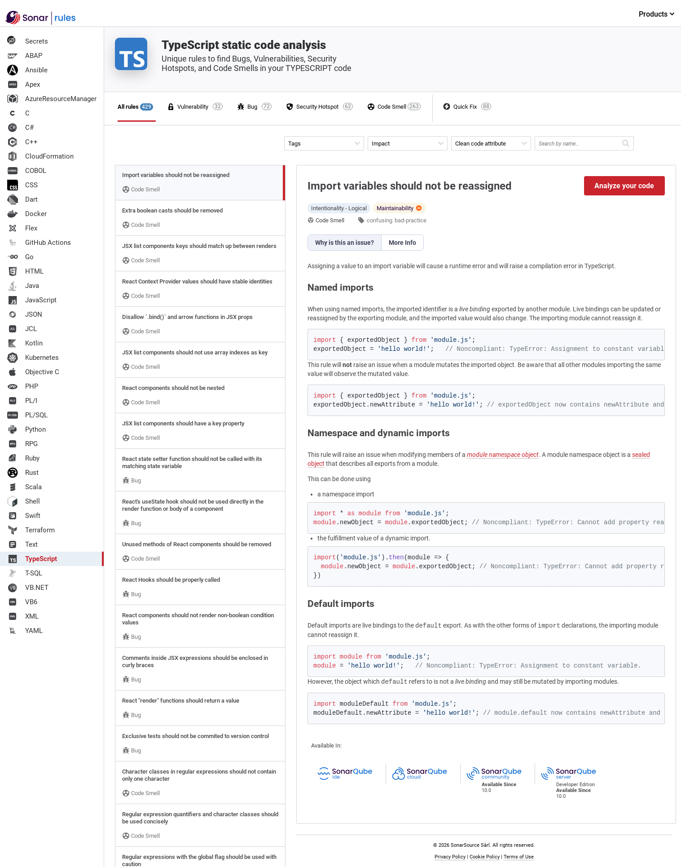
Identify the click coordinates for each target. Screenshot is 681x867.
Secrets (27, 41)
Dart (22, 199)
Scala (24, 487)
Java (23, 285)
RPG (22, 443)
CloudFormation (40, 156)
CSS (22, 185)
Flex (22, 228)
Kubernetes (33, 357)
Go (20, 257)
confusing (379, 220)
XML (23, 616)
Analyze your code (624, 185)
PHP (22, 386)
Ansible (27, 70)
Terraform (31, 530)
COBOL (26, 170)
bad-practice (410, 220)
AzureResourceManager (52, 98)
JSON (24, 314)
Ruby (23, 458)
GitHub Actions (39, 242)
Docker (27, 213)
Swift (23, 515)
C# (20, 127)
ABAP (24, 55)
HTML (25, 271)
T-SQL (24, 573)
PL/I (22, 400)
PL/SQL (27, 415)
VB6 (22, 602)
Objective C (33, 372)
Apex (23, 84)
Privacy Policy (450, 857)
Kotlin (25, 343)
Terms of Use (519, 857)
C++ (22, 142)
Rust (23, 472)
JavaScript (32, 300)
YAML (25, 630)
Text (22, 544)
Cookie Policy (485, 857)
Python (26, 429)
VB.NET (27, 587)
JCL (22, 328)
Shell (23, 501)
